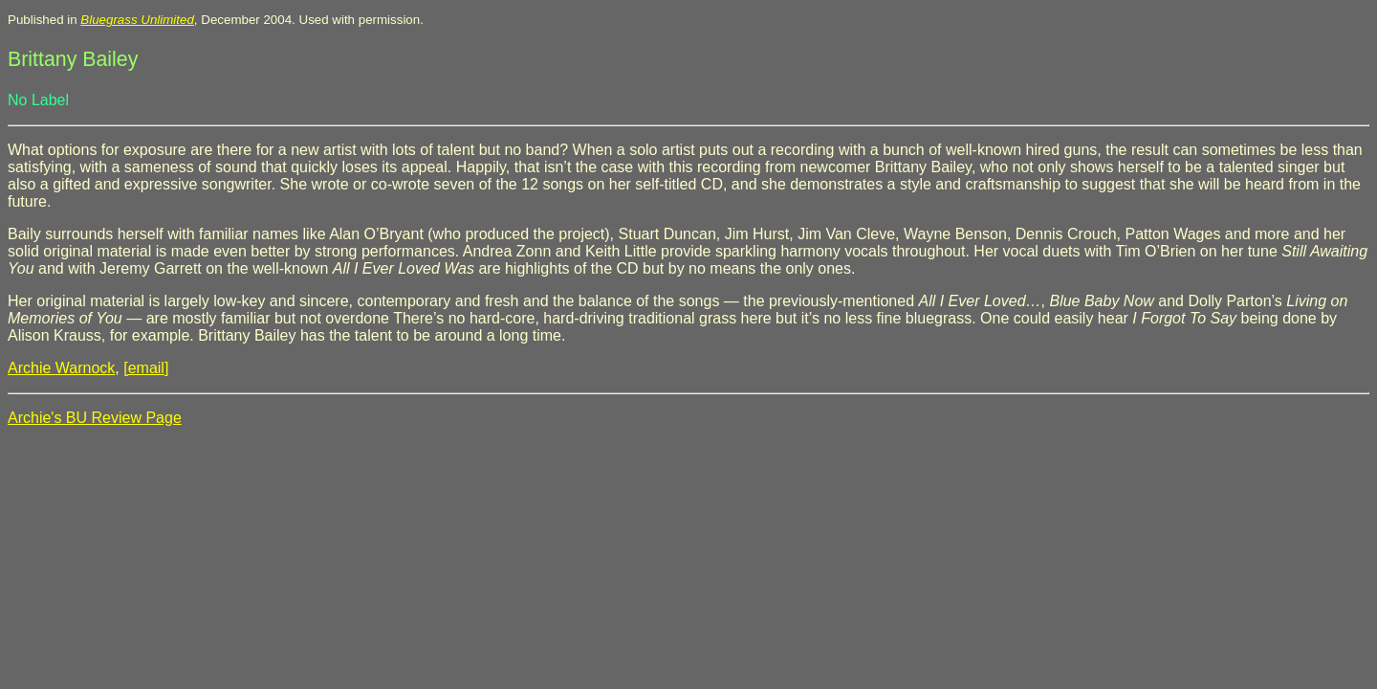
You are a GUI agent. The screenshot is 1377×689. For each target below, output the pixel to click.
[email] (145, 368)
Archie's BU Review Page (95, 418)
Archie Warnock (61, 368)
